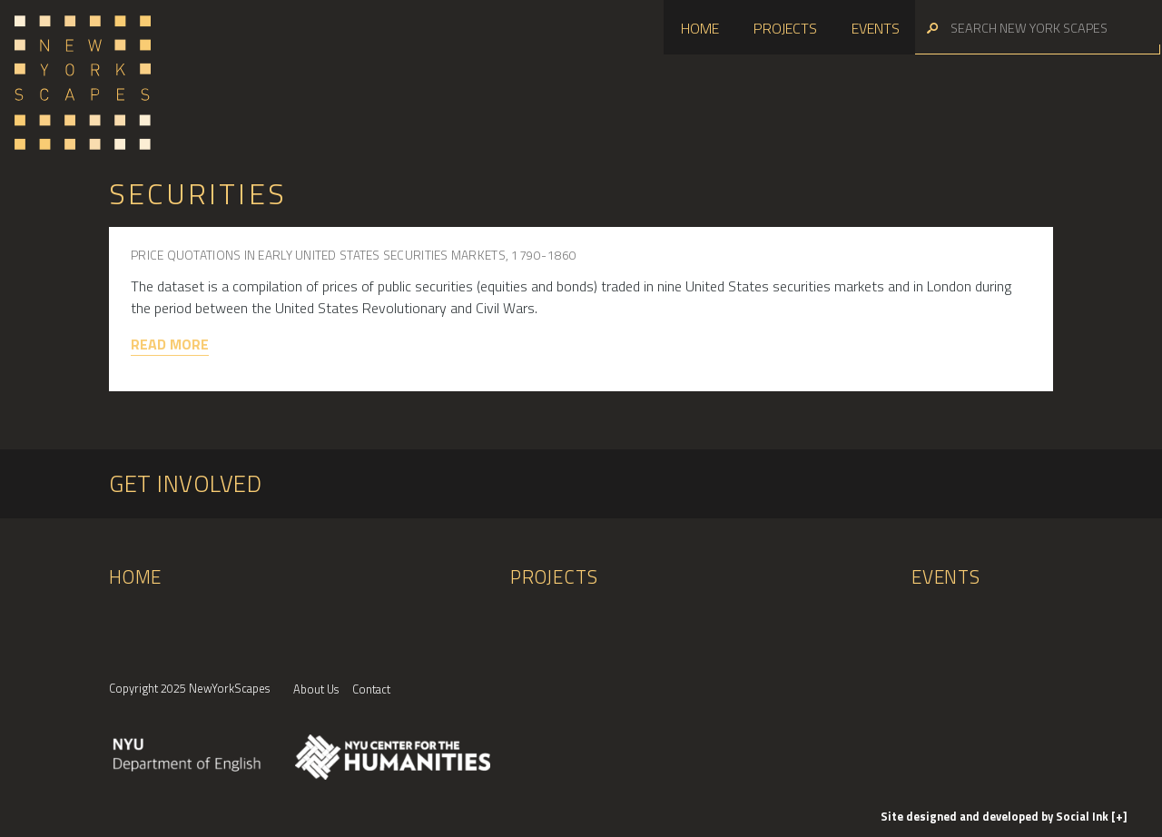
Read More (170, 344)
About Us (316, 689)
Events (876, 28)
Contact (371, 689)
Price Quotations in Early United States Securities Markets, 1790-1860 (354, 255)
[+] (1119, 816)
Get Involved (185, 483)
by (996, 816)
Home (700, 28)
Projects (785, 28)
